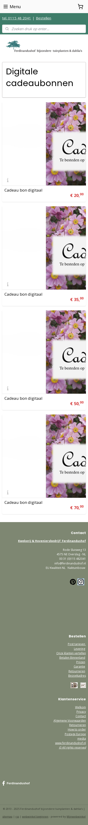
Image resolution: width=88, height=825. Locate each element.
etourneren (78, 725)
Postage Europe (75, 734)
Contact (81, 716)
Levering (79, 649)
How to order (77, 729)
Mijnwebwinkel (76, 816)
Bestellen (43, 18)
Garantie (79, 667)
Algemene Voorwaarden (70, 721)
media (81, 739)
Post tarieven (77, 644)
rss (17, 816)
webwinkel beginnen (35, 816)
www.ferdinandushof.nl (70, 743)
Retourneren (77, 671)
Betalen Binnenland (72, 658)
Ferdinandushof (16, 783)
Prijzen (80, 662)
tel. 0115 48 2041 (16, 18)
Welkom (80, 707)
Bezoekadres (77, 676)
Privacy (81, 712)
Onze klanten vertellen (71, 653)
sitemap (7, 816)
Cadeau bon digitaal (23, 190)
